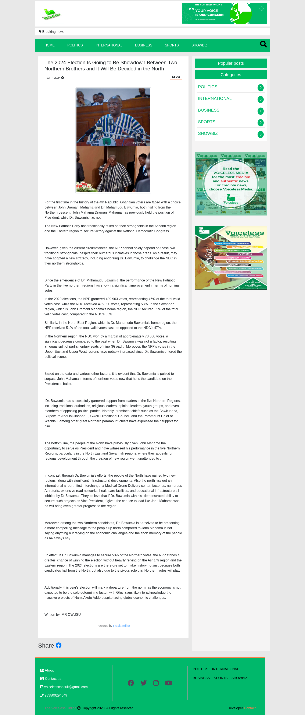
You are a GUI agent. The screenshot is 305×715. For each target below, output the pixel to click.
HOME (49, 45)
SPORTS (172, 45)
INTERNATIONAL (109, 45)
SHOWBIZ (199, 45)
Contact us (50, 678)
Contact (250, 708)
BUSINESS (143, 45)
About (47, 670)
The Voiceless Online (60, 708)
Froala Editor (121, 625)
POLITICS (75, 45)
